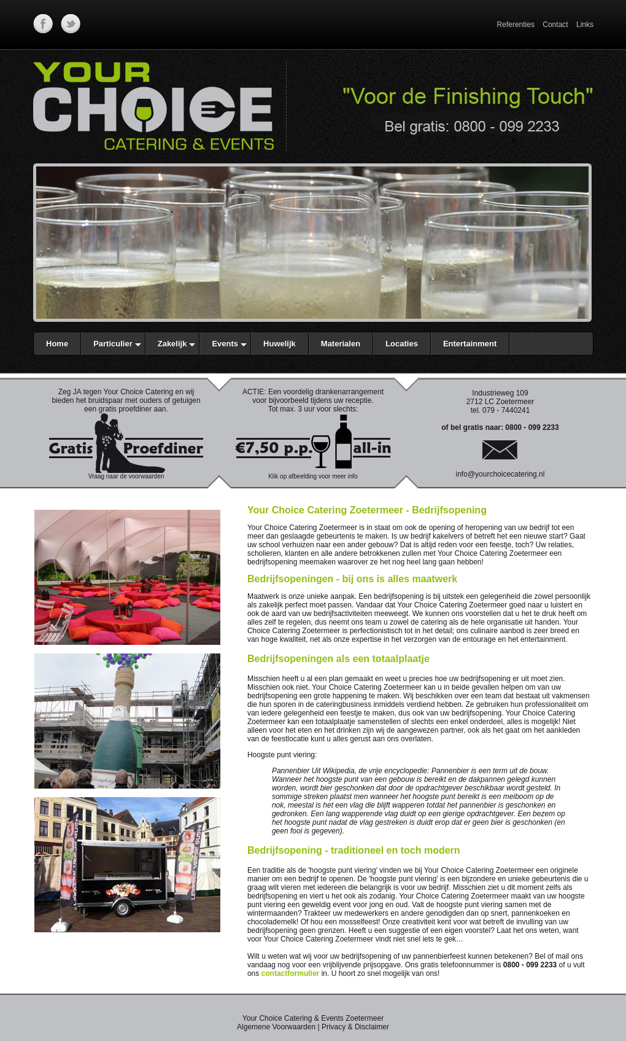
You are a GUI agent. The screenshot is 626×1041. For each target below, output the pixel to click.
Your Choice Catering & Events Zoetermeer (313, 1018)
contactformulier (290, 973)
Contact (555, 24)
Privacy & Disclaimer (355, 1027)
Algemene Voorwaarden (276, 1027)
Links (584, 24)
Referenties (516, 24)
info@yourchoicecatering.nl (500, 474)
